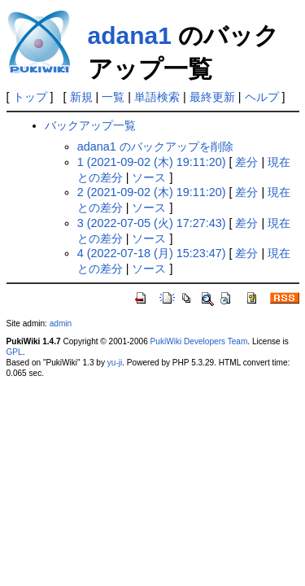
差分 (246, 161)
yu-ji (114, 362)
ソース (149, 177)
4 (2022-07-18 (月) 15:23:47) (151, 253)
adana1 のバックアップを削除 (155, 146)
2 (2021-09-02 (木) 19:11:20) (151, 192)
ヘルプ (262, 96)
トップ (30, 96)
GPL (15, 352)
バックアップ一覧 (90, 125)
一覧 (113, 96)
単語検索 (157, 96)
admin (61, 323)
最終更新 (212, 96)
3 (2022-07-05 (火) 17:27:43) (151, 223)
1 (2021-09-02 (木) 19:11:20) (151, 161)
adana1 (130, 35)
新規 (81, 96)
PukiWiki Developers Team (199, 341)
